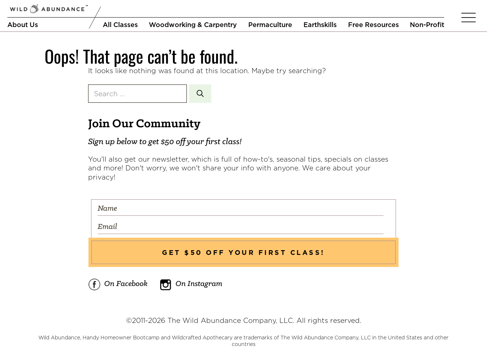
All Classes (120, 24)
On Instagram (190, 284)
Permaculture (270, 24)
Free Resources (373, 24)
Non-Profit (427, 24)
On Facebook (118, 284)
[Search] (200, 93)
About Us (22, 24)
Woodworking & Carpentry (193, 24)
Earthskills (320, 24)
